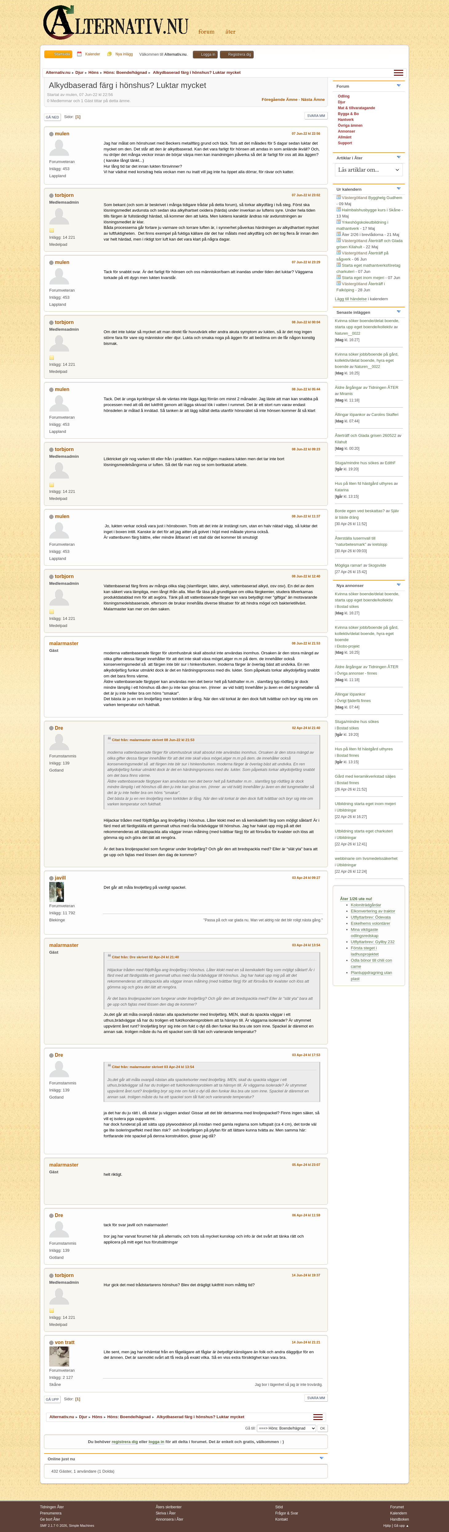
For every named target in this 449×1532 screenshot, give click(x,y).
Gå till (250, 1428)
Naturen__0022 (347, 333)
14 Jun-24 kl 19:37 (306, 1275)
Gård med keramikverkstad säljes (365, 776)
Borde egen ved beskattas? (360, 511)
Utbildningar (346, 810)
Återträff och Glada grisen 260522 (365, 435)
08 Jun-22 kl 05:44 (306, 389)
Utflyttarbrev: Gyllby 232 (373, 942)
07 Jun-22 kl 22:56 (306, 133)
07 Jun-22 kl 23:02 (306, 195)
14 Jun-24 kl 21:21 (306, 1342)
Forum (206, 32)
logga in (156, 1441)
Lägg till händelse (351, 299)
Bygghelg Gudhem (385, 197)
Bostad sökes (348, 606)
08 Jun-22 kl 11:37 (306, 516)
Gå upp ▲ (401, 1525)
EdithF (390, 463)
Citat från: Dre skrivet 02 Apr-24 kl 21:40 (145, 957)
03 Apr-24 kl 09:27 (306, 878)
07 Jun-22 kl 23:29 (306, 262)
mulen (62, 133)
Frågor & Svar (286, 1513)
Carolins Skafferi (385, 415)
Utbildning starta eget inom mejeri (365, 803)
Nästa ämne (313, 99)
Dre (59, 728)
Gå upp (52, 1399)
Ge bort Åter (50, 1519)
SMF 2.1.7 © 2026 (53, 1525)
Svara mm (316, 116)
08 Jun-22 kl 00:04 (306, 322)
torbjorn (64, 195)
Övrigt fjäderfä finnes (354, 701)
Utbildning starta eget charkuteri (364, 831)
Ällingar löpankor (351, 414)
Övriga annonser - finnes (357, 673)
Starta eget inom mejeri (363, 277)
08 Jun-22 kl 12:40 (306, 576)
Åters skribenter (169, 1507)
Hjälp (387, 1525)
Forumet (397, 1507)
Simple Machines (81, 1525)
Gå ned (52, 117)
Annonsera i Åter (169, 1519)
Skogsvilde (377, 565)
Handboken (399, 1519)
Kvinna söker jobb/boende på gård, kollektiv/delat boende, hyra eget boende (367, 360)
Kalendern (398, 1513)
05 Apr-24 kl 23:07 (306, 1165)
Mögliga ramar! (348, 565)
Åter (230, 32)
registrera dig (125, 1441)
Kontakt (281, 1519)
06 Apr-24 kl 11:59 (306, 1215)
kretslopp (379, 544)
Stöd (279, 1507)
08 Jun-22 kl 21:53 (306, 643)
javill (60, 877)
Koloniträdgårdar (366, 905)
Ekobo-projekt (348, 646)
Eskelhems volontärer (370, 923)
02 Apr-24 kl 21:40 (306, 728)
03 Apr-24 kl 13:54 (306, 945)
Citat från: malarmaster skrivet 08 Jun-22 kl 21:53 (153, 740)
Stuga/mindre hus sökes (357, 463)
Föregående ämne (279, 99)
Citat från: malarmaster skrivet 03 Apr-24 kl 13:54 (153, 1067)
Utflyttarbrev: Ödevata (371, 917)
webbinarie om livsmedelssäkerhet (366, 858)
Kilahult (341, 442)
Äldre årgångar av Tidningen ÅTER (367, 387)
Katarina (342, 490)
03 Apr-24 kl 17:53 (306, 1055)
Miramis (346, 394)
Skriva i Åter (166, 1513)
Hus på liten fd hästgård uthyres (364, 483)
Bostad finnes (348, 755)
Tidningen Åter (52, 1507)
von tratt (64, 1342)
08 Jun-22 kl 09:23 (306, 449)
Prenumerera (51, 1513)
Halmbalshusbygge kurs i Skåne (371, 210)
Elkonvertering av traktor (373, 911)
